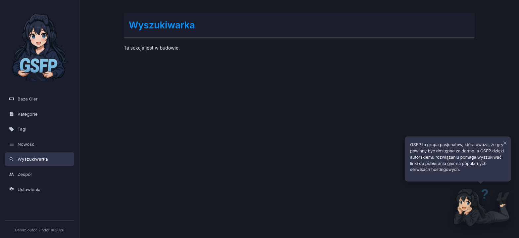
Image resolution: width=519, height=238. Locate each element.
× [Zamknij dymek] (505, 143)
